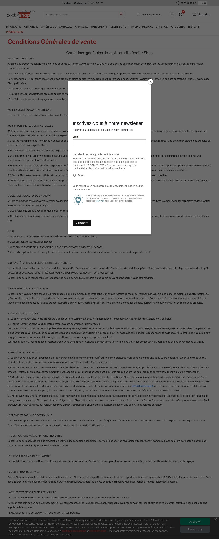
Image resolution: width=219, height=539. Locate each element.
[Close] (150, 81)
